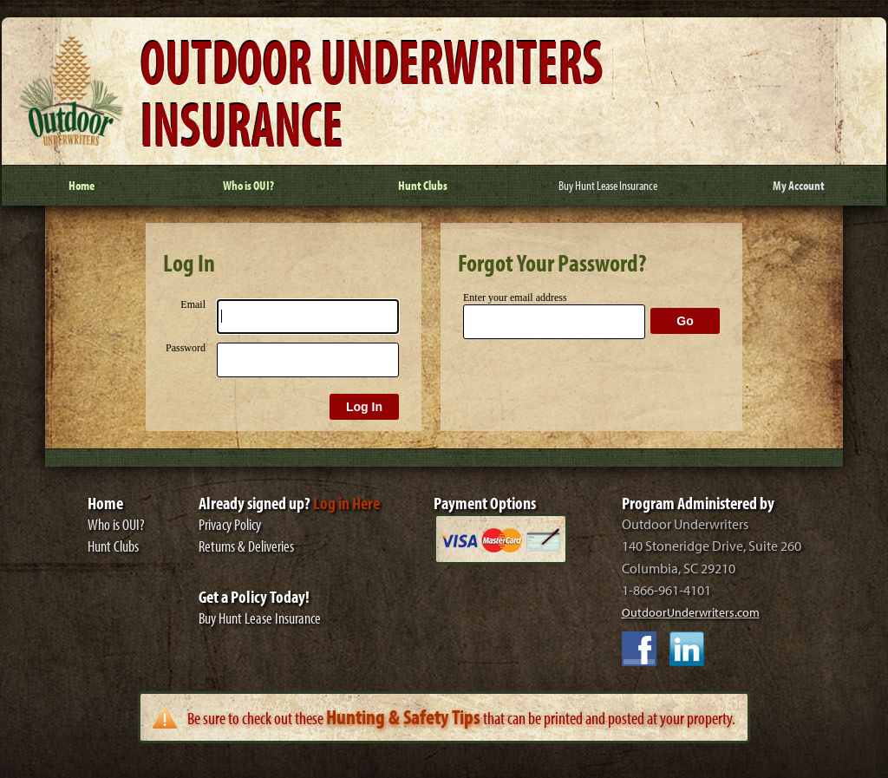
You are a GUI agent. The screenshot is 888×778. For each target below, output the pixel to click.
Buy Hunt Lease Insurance (260, 618)
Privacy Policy (230, 524)
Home (105, 502)
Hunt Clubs (113, 546)
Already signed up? (289, 502)
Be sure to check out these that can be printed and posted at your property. (461, 717)
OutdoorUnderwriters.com (691, 612)
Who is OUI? (116, 524)
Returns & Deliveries (246, 546)
